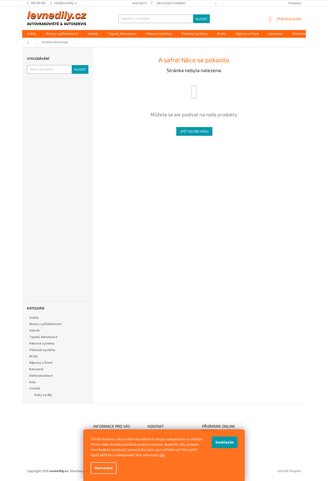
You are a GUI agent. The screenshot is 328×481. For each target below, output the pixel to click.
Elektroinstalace (39, 376)
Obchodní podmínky (171, 3)
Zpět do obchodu (194, 131)
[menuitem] (31, 34)
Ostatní (32, 389)
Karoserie (34, 370)
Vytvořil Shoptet (289, 471)
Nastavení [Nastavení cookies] (103, 468)
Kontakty (139, 3)
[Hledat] (164, 18)
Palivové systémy (40, 344)
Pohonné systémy (40, 350)
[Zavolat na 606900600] (38, 3)
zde (162, 455)
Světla (32, 318)
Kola (30, 383)
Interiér (32, 331)
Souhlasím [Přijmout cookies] (224, 442)
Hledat (201, 19)
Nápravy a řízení (38, 363)
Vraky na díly (43, 395)
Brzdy (31, 357)
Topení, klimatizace (41, 337)
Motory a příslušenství (43, 324)
